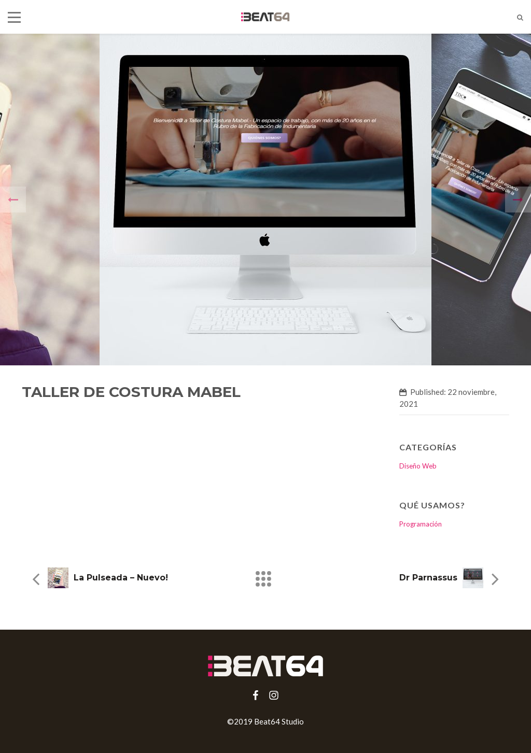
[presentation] (13, 199)
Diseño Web (418, 466)
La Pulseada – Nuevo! (121, 577)
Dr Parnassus (428, 577)
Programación (420, 524)
